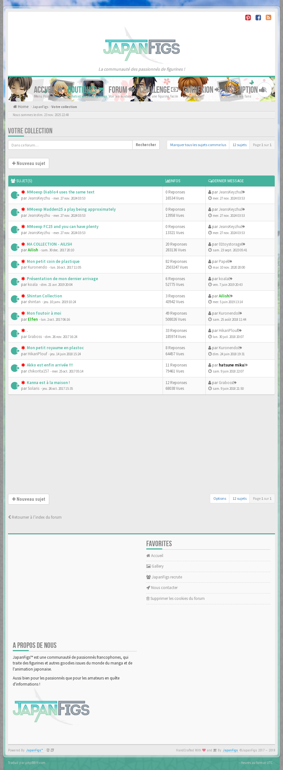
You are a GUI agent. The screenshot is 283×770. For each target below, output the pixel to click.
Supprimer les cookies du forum (175, 598)
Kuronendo (37, 267)
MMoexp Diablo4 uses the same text (60, 192)
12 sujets (240, 144)
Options (219, 498)
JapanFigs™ (34, 750)
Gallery (155, 566)
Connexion (201, 89)
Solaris (33, 388)
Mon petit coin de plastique (53, 261)
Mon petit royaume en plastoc (55, 347)
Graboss (35, 336)
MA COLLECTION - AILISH (49, 244)
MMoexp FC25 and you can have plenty (62, 226)
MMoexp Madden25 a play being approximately (71, 209)
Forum (122, 89)
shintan (34, 301)
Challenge (159, 89)
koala (33, 284)
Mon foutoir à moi (43, 313)
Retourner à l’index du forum (35, 517)
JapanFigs (40, 107)
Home (22, 106)
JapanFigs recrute (164, 577)
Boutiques (86, 89)
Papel (223, 261)
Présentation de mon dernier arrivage (62, 278)
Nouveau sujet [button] (28, 163)
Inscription (245, 89)
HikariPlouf (228, 330)
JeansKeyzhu (39, 198)
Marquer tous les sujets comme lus (198, 144)
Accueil (48, 89)
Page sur (262, 144)
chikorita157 (38, 371)
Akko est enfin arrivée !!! (49, 365)
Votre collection (64, 107)
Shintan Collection (44, 296)
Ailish (33, 250)
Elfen (33, 319)
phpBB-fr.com (35, 762)
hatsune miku (231, 365)
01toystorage (230, 244)
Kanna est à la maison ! (48, 382)
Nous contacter (162, 587)
